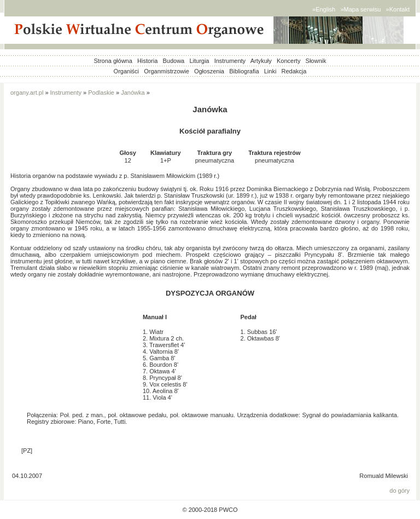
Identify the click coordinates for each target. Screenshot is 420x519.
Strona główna (113, 60)
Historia (147, 60)
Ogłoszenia (209, 71)
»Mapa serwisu (360, 9)
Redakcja (294, 71)
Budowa (173, 60)
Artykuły (261, 60)
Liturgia (199, 60)
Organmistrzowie (166, 71)
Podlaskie (101, 92)
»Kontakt (398, 9)
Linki (270, 71)
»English (323, 9)
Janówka (132, 92)
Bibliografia (244, 71)
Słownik (316, 60)
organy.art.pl (26, 92)
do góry (399, 490)
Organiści (126, 71)
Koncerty (288, 60)
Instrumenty (230, 60)
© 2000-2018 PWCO (209, 509)
